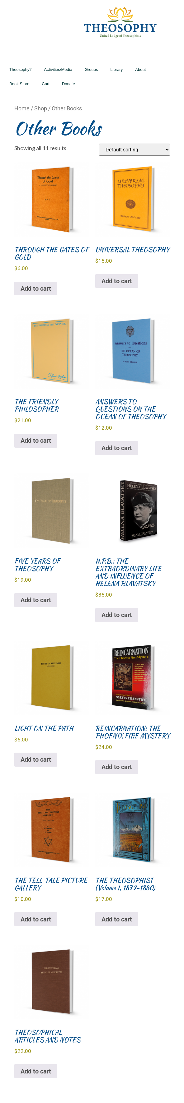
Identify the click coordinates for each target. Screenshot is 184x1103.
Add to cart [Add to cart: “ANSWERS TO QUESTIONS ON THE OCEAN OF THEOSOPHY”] (116, 448)
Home (22, 108)
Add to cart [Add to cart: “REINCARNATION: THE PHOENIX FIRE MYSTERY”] (116, 767)
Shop (40, 108)
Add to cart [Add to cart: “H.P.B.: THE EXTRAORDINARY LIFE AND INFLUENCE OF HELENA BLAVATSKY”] (116, 615)
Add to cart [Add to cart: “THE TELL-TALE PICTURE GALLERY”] (36, 919)
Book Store (19, 83)
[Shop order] (134, 150)
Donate (68, 83)
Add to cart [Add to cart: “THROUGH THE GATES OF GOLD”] (36, 288)
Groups (91, 69)
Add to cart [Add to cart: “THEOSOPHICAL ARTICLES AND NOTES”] (36, 1071)
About (140, 69)
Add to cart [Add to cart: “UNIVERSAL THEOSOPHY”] (116, 281)
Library (117, 69)
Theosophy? (20, 69)
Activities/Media (58, 69)
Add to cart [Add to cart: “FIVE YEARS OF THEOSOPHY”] (36, 600)
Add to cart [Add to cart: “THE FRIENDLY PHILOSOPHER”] (36, 440)
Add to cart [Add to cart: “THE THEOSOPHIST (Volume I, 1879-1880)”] (116, 919)
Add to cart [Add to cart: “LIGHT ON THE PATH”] (36, 759)
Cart (46, 83)
